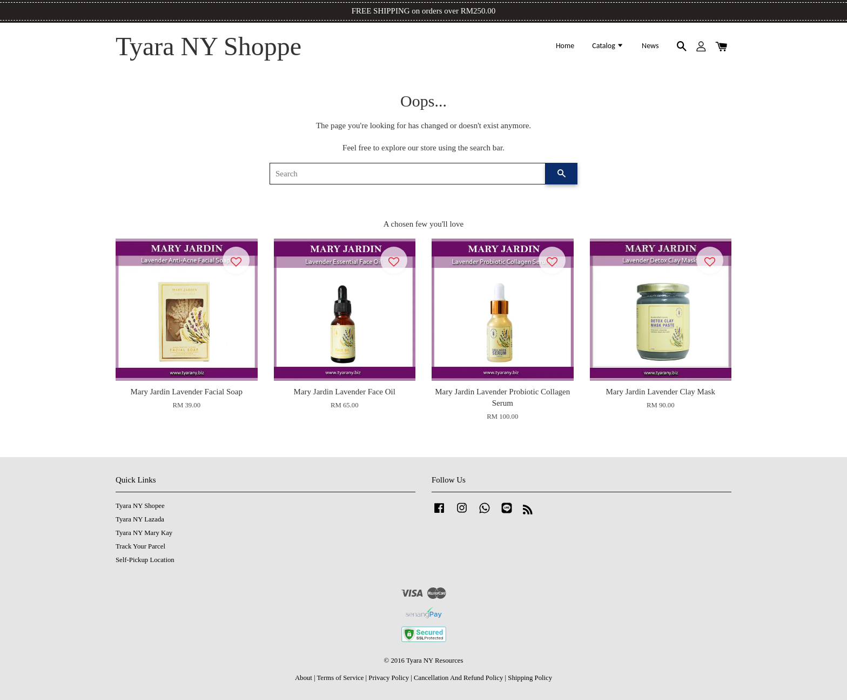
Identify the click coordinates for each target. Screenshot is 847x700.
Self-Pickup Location (145, 560)
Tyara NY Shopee (140, 506)
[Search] (408, 173)
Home (565, 45)
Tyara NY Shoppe (208, 46)
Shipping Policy (530, 678)
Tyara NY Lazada (140, 519)
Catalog (608, 45)
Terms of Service (340, 678)
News (650, 45)
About (303, 678)
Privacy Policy (388, 678)
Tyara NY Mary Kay (144, 533)
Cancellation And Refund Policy (458, 678)
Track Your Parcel (140, 546)
